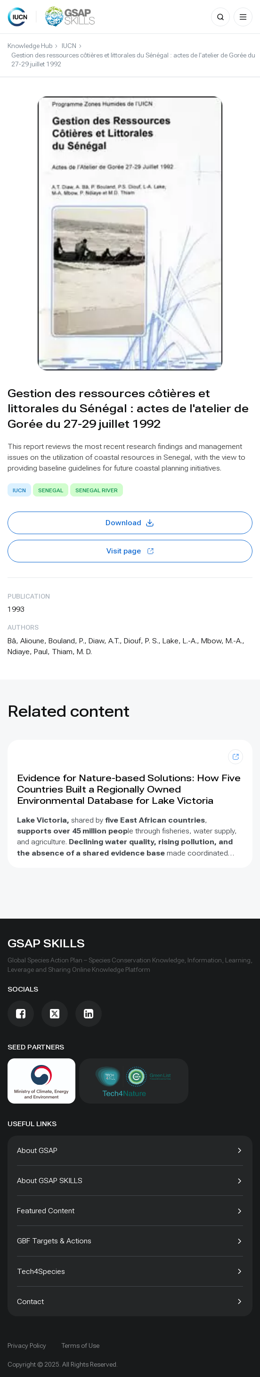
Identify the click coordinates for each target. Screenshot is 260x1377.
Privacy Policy (27, 1345)
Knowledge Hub (30, 45)
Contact (30, 1301)
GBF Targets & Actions (54, 1240)
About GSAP (37, 1150)
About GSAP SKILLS (49, 1180)
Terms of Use (80, 1345)
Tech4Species (41, 1271)
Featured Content (45, 1210)
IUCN (69, 45)
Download (130, 523)
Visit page (130, 550)
